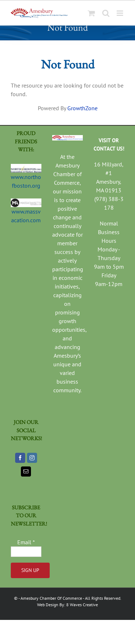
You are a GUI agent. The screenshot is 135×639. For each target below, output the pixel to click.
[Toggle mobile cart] (91, 13)
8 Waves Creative (82, 604)
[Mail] (26, 471)
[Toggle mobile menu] (120, 13)
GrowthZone (82, 108)
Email (26, 542)
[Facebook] (20, 458)
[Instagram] (32, 458)
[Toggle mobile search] (105, 13)
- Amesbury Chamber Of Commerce (50, 598)
